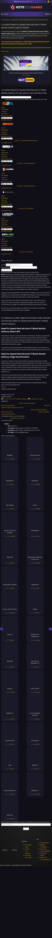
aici (9, 372)
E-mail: (3, 265)
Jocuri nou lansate (27, 851)
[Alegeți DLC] (16, 97)
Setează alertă (6, 270)
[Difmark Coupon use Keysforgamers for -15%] (16, 314)
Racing (3, 387)
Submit (26, 829)
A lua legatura (44, 843)
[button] (1, 629)
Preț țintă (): (5, 267)
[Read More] (26, 51)
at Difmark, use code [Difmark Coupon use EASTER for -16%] (23, 1)
